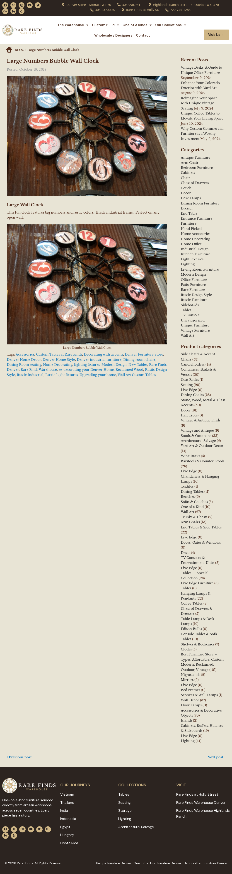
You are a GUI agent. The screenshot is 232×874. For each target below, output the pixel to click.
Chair (185, 178)
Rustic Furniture (194, 300)
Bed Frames (190, 690)
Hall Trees (189, 415)
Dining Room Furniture (200, 203)
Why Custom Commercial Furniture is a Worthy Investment (202, 134)
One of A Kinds (137, 25)
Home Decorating (57, 365)
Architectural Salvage (198, 441)
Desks (185, 553)
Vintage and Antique (197, 430)
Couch (186, 188)
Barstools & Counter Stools (202, 461)
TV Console (190, 315)
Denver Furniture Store (144, 354)
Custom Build (105, 25)
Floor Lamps (191, 705)
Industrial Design (195, 249)
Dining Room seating (24, 365)
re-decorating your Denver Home (86, 370)
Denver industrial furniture (99, 360)
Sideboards (190, 305)
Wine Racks (190, 456)
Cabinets (188, 173)
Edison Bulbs (191, 629)
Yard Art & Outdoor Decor (202, 446)
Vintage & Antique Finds (200, 420)
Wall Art (187, 336)
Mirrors (187, 680)
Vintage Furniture (195, 331)
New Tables (137, 365)
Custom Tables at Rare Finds (59, 354)
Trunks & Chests (194, 517)
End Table (189, 214)
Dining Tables (192, 492)
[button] (220, 25)
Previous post (19, 757)
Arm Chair (189, 163)
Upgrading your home (98, 375)
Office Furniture (194, 280)
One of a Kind (192, 507)
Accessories (25, 354)
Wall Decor (190, 700)
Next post (216, 757)
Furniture (188, 224)
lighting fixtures (87, 365)
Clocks (186, 649)
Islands (186, 720)
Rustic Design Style (196, 295)
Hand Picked (191, 229)
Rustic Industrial (30, 375)
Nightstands (190, 675)
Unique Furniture (195, 325)
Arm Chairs (190, 522)
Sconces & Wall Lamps (199, 695)
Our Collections (170, 25)
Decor (186, 193)
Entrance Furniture (196, 219)
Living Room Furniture (200, 269)
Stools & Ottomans (196, 436)
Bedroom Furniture (197, 168)
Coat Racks (190, 380)
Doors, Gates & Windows (201, 542)
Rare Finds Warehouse (39, 370)
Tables (186, 310)
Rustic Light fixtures (61, 375)
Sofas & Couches (194, 502)
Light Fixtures (192, 259)
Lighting (188, 264)
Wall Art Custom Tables (137, 375)
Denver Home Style (59, 360)
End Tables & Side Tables (201, 527)
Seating (187, 385)
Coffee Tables (192, 603)
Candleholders (193, 364)
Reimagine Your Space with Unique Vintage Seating (199, 103)
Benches (188, 497)
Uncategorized (193, 320)
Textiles (187, 486)
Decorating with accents (103, 354)
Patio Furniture (193, 285)
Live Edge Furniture (197, 583)
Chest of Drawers (195, 183)
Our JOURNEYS (75, 785)
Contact (143, 35)
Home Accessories (195, 234)
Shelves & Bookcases (197, 644)
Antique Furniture (195, 157)
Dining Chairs (192, 395)
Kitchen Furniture (195, 254)
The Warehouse (72, 25)
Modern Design (114, 365)
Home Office (191, 244)
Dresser (187, 208)
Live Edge (189, 390)
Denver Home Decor (24, 360)
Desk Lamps (191, 198)
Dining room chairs (139, 360)
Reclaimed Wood (129, 370)
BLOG (19, 50)
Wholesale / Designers (113, 35)
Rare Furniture (193, 290)
